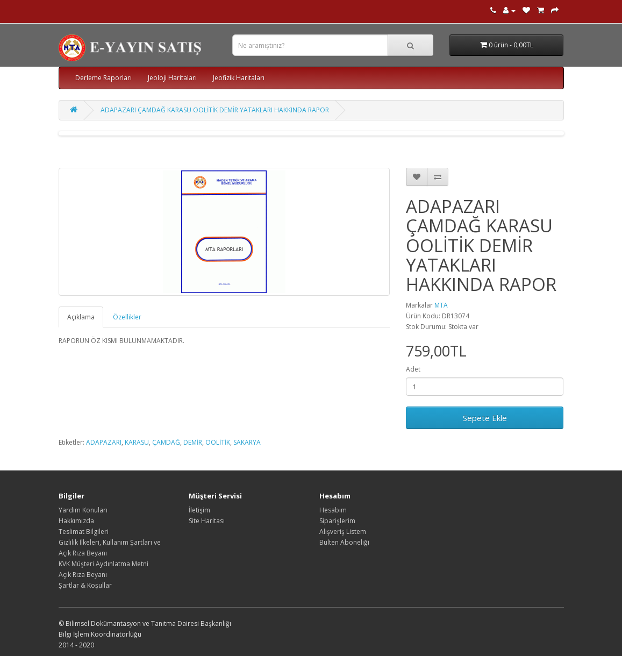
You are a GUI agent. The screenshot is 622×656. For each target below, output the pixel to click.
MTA (441, 305)
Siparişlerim (337, 520)
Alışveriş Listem (342, 531)
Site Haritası (207, 520)
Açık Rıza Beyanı (83, 574)
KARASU (137, 442)
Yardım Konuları (83, 510)
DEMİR (192, 442)
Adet (413, 369)
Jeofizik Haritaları (238, 77)
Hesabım (333, 510)
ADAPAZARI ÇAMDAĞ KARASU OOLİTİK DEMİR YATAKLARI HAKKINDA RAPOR (215, 110)
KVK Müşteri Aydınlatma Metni (103, 563)
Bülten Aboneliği (344, 542)
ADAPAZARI (103, 442)
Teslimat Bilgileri (84, 531)
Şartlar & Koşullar (85, 585)
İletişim (199, 510)
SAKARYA (247, 442)
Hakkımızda (76, 520)
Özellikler (127, 317)
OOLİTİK (217, 442)
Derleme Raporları (103, 77)
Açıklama (81, 317)
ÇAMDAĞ (166, 442)
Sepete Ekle (485, 417)
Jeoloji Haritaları (172, 77)
